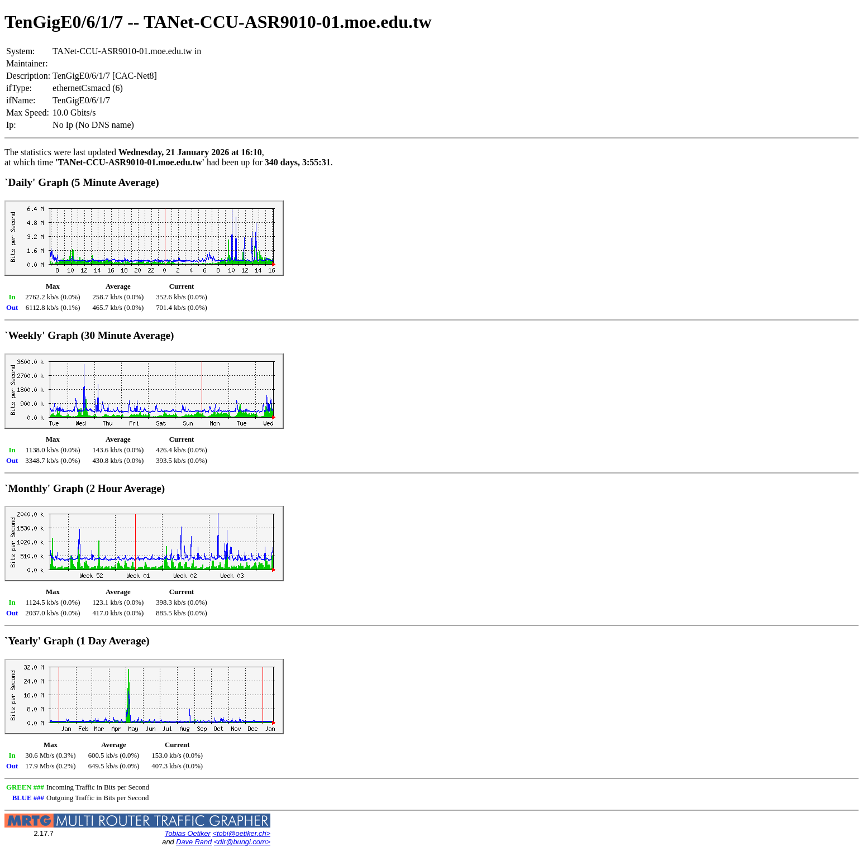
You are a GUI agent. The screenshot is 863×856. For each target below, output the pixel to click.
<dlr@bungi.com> (242, 842)
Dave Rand (194, 842)
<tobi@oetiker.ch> (241, 833)
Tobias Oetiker (188, 833)
